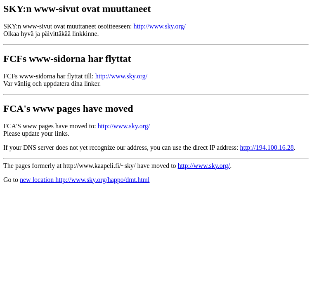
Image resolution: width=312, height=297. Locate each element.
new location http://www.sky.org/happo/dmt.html (85, 179)
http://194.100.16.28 (266, 147)
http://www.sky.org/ (159, 26)
